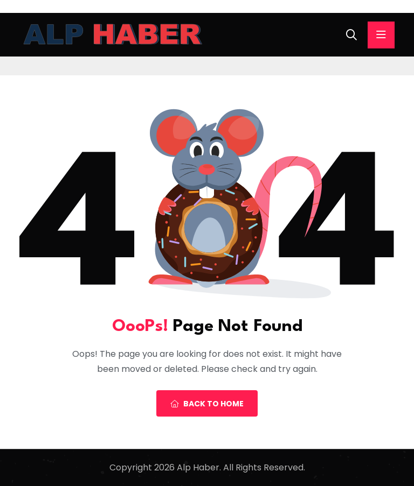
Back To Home (207, 403)
